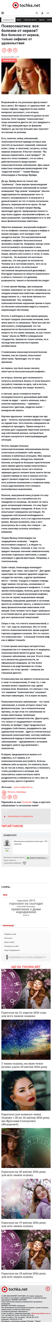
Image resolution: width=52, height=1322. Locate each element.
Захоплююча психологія (20, 816)
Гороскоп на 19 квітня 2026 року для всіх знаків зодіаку (23, 1224)
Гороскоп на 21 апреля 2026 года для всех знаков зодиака (23, 1014)
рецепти (26, 915)
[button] (42, 13)
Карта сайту (9, 942)
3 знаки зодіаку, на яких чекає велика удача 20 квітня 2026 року (24, 1065)
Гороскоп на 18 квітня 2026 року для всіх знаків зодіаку (23, 1275)
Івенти (42, 20)
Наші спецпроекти (12, 950)
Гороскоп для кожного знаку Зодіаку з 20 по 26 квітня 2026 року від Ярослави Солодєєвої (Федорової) (25, 1119)
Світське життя (30, 20)
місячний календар (26, 907)
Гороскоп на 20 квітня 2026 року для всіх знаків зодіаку (23, 1173)
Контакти (8, 938)
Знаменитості (8, 20)
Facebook (26, 802)
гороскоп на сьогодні (26, 903)
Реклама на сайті (11, 946)
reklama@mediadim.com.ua (40, 1313)
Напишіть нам (10, 934)
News (19, 20)
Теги (5, 895)
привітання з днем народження (26, 910)
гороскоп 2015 (26, 901)
